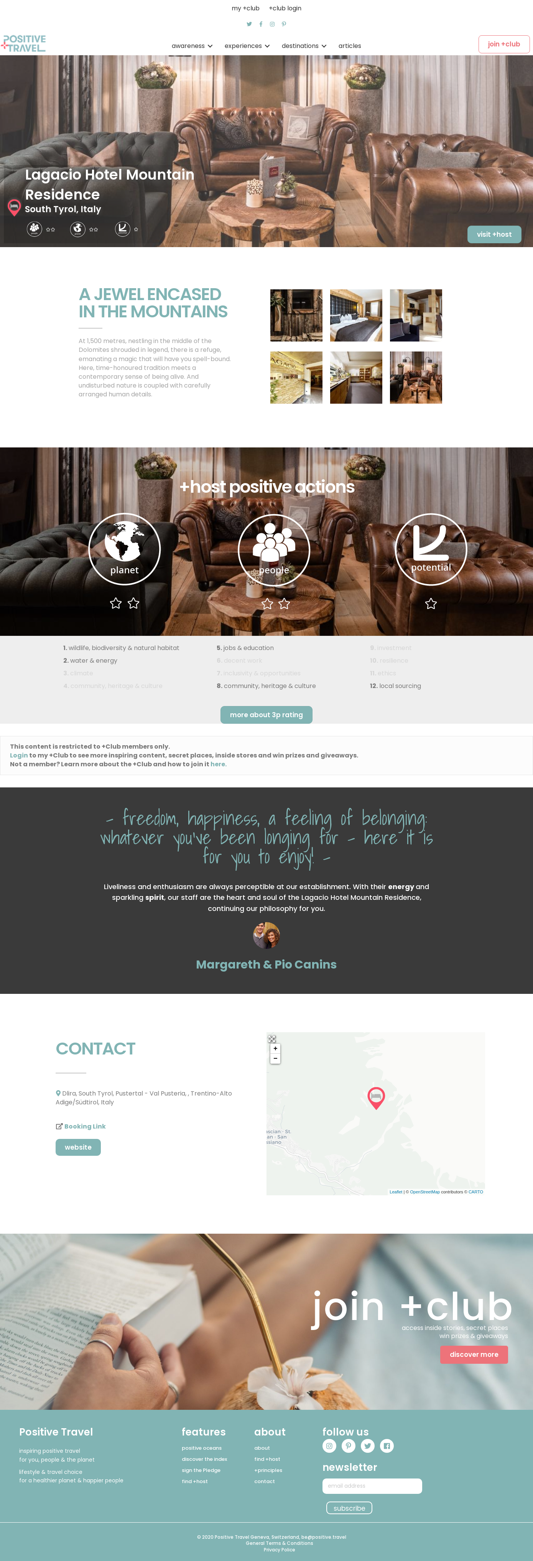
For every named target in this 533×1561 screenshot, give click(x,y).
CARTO (476, 1192)
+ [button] (275, 1048)
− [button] (275, 1058)
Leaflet (396, 1192)
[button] (249, 24)
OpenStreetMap (425, 1192)
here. (219, 764)
